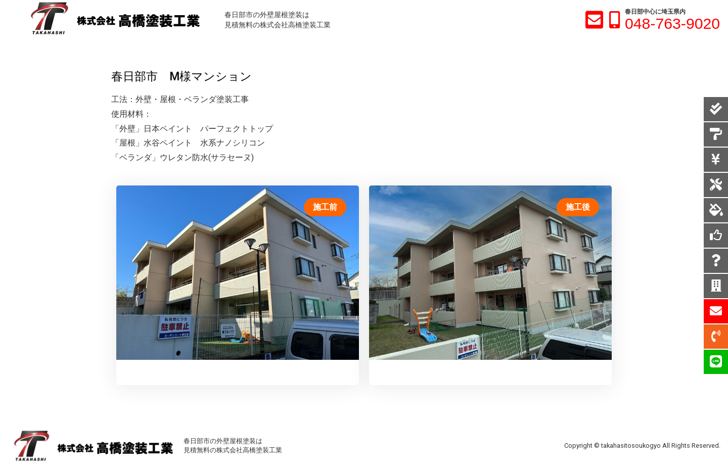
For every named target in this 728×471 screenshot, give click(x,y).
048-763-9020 (672, 23)
